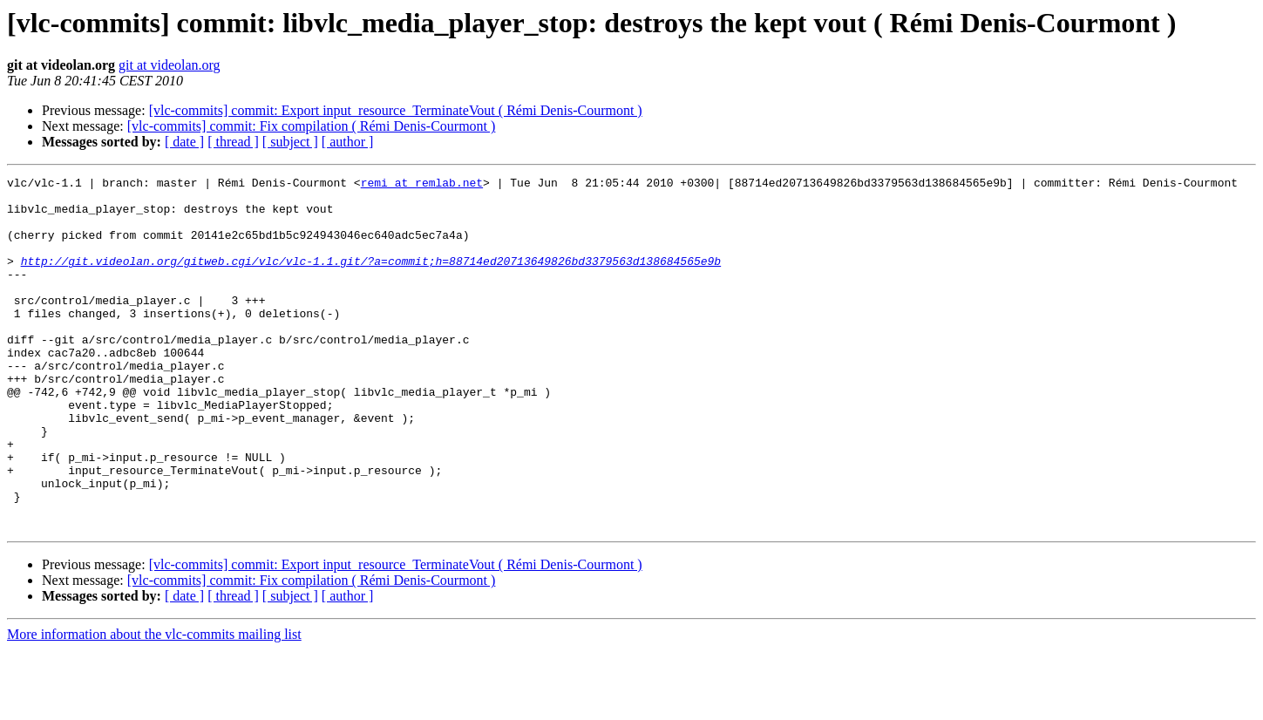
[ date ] (184, 141)
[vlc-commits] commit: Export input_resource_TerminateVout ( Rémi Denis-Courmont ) (395, 110)
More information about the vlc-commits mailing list (154, 704)
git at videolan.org (170, 65)
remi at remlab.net (422, 185)
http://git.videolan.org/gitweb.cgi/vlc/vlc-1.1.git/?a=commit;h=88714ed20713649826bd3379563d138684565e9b (371, 279)
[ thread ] (233, 141)
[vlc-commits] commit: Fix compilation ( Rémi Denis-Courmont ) (311, 126)
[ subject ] (290, 141)
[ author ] (348, 141)
